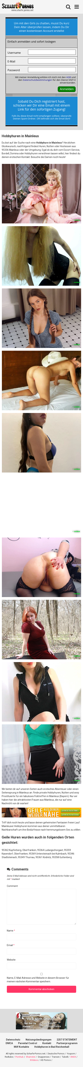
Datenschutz (13, 1039)
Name (11, 930)
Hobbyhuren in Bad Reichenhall (51, 1046)
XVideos (34, 1060)
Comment (12, 886)
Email (11, 945)
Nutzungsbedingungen (38, 1039)
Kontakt (46, 1043)
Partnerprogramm (67, 1043)
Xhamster (30, 1057)
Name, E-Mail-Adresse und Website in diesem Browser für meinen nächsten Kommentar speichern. (38, 980)
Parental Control (27, 1043)
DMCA (9, 1043)
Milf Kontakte (21, 1046)
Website (11, 959)
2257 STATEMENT (67, 1039)
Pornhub (19, 1057)
